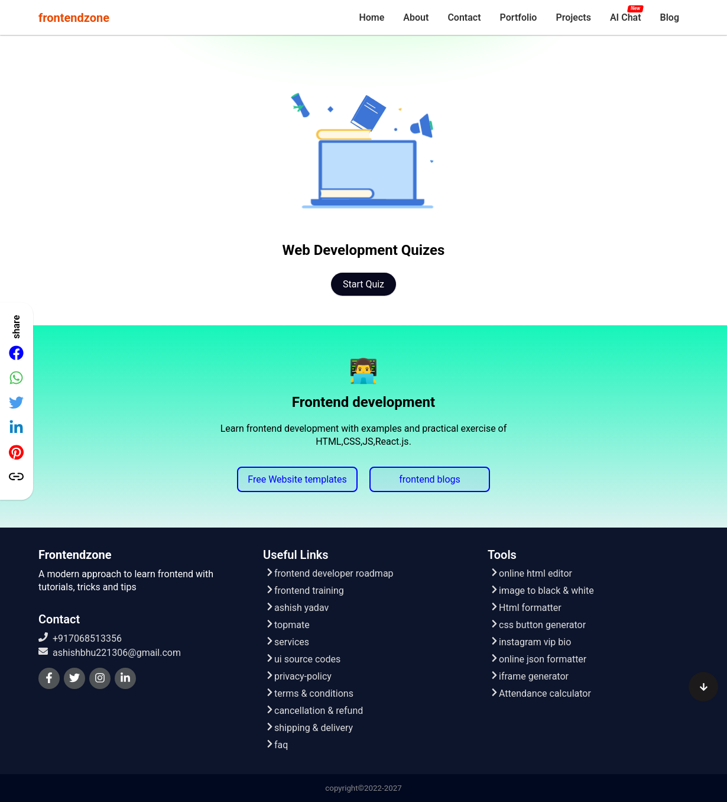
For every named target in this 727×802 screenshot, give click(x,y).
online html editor (531, 573)
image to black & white (542, 590)
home (371, 17)
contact (464, 17)
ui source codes (302, 659)
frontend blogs (429, 479)
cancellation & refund (314, 710)
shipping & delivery (309, 727)
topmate (287, 624)
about (416, 17)
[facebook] (49, 678)
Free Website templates (297, 479)
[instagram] (100, 678)
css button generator (538, 624)
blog (669, 17)
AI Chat (625, 17)
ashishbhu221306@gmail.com (109, 652)
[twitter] (74, 678)
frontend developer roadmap (329, 573)
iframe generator (529, 676)
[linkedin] (125, 678)
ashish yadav (297, 607)
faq (276, 745)
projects (573, 17)
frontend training (304, 590)
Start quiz (363, 284)
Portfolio (518, 17)
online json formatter (538, 659)
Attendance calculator (540, 693)
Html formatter (526, 607)
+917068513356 (80, 638)
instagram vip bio (530, 642)
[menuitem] (371, 17)
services (287, 642)
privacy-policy (298, 676)
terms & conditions (309, 693)
